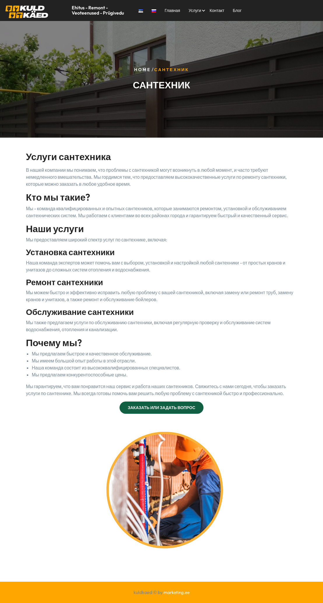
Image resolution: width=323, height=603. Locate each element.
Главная (172, 10)
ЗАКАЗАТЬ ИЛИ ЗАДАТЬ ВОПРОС (161, 407)
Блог (237, 10)
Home (142, 70)
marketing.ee (176, 592)
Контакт (217, 10)
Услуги (195, 10)
